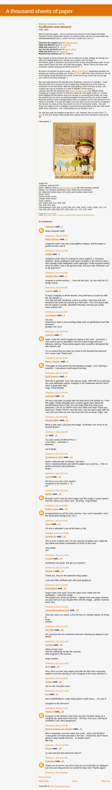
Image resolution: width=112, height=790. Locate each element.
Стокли (49, 558)
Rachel (63, 47)
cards (54, 215)
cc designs (60, 215)
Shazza (48, 682)
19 (61, 558)
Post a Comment (45, 777)
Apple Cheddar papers (78, 91)
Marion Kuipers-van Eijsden (59, 729)
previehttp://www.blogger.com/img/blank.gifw (79, 215)
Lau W (48, 477)
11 (67, 420)
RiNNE (48, 254)
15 (60, 494)
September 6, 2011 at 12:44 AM (57, 663)
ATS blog (77, 73)
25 (58, 667)
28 (62, 711)
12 (56, 435)
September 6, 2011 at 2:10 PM (56, 708)
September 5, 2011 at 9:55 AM (56, 520)
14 (60, 477)
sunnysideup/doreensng (57, 610)
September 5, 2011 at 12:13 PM (57, 567)
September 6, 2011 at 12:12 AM (57, 641)
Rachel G (49, 571)
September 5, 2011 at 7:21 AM (56, 373)
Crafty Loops (51, 509)
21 (65, 588)
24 (61, 645)
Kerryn (48, 748)
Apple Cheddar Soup (66, 188)
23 (62, 630)
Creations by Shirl (54, 457)
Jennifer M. (50, 536)
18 (64, 536)
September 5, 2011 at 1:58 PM (56, 585)
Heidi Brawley (52, 376)
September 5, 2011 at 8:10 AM (56, 417)
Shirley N (49, 711)
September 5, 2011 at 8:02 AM (56, 392)
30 (60, 748)
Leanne (48, 291)
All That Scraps (81, 71)
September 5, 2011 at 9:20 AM (56, 505)
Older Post (105, 781)
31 (63, 761)
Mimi (47, 667)
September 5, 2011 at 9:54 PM (56, 626)
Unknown (50, 226)
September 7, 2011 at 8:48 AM (56, 772)
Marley (48, 494)
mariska (49, 645)
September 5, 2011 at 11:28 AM (57, 555)
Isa (46, 435)
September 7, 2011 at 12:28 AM (57, 745)
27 (57, 694)
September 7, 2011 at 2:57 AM (56, 757)
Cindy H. (49, 335)
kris (47, 694)
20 (62, 571)
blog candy (47, 215)
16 (66, 509)
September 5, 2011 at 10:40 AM (57, 533)
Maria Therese (52, 239)
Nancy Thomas (52, 361)
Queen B (67, 45)
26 (60, 682)
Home (74, 781)
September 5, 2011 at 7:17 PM (56, 607)
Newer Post (43, 781)
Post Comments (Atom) (60, 786)
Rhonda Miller (52, 420)
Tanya (48, 524)
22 (77, 610)
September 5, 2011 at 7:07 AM (56, 358)
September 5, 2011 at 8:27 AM (56, 453)
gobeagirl (50, 396)
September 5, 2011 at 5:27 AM (56, 250)
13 (71, 457)
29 (81, 729)
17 (59, 524)
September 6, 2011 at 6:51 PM (56, 725)
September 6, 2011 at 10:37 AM (57, 691)
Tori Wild (49, 630)
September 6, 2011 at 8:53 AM (56, 678)
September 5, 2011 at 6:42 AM (56, 312)
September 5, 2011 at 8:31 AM (56, 473)
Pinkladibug (51, 588)
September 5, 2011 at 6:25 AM (56, 272)
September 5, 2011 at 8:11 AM (56, 432)
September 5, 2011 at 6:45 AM (56, 331)
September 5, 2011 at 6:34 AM (56, 287)
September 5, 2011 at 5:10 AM (56, 236)
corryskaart (51, 315)
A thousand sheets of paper (39, 11)
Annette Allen (52, 276)
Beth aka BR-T (72, 43)
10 (63, 396)
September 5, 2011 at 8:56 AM (56, 490)
